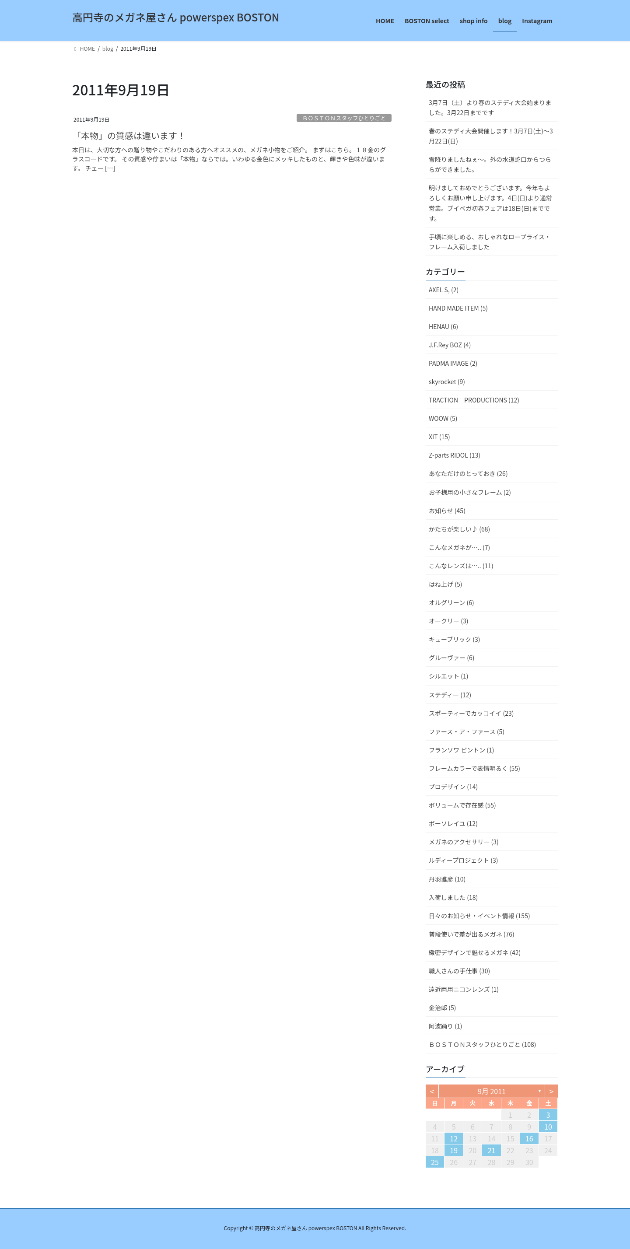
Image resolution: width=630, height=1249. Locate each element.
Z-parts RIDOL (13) (454, 455)
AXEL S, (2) (443, 289)
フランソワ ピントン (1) (461, 749)
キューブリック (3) (454, 639)
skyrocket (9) (447, 381)
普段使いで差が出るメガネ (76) (471, 934)
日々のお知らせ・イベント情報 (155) (479, 915)
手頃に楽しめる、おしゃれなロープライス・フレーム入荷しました (490, 241)
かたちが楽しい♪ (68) (459, 529)
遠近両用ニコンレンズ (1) (464, 989)
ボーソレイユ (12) (453, 823)
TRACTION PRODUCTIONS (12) (474, 399)
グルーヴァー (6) (451, 657)
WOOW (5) (443, 418)
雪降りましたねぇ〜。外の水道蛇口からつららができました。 (490, 164)
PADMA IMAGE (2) (453, 363)
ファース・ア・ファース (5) (466, 731)
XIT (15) (439, 436)
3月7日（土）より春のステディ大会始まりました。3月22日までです (490, 107)
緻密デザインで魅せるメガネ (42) (475, 952)
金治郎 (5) (442, 1007)
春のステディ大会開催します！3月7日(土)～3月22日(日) (491, 135)
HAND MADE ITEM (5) (458, 308)
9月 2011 (492, 1091)
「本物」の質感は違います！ (129, 135)
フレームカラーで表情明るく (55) (474, 768)
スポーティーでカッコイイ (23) (471, 713)
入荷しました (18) (453, 897)
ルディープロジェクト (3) (463, 860)
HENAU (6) (443, 326)
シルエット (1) (448, 676)
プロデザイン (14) (453, 786)
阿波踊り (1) (445, 1026)
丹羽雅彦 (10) (447, 879)
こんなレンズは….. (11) (461, 565)
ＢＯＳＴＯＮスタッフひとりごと (344, 118)
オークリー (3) (448, 620)
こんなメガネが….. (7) (459, 547)
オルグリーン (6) (451, 602)
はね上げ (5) (445, 584)
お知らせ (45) (447, 510)
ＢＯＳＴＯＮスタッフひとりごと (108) (482, 1044)
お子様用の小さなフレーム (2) (470, 492)
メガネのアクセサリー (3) (464, 841)
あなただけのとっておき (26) (468, 473)
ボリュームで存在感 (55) (462, 805)
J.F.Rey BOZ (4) (450, 344)
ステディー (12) (450, 694)
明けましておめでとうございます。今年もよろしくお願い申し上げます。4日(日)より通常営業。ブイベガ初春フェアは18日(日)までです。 (490, 202)
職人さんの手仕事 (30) (459, 970)
